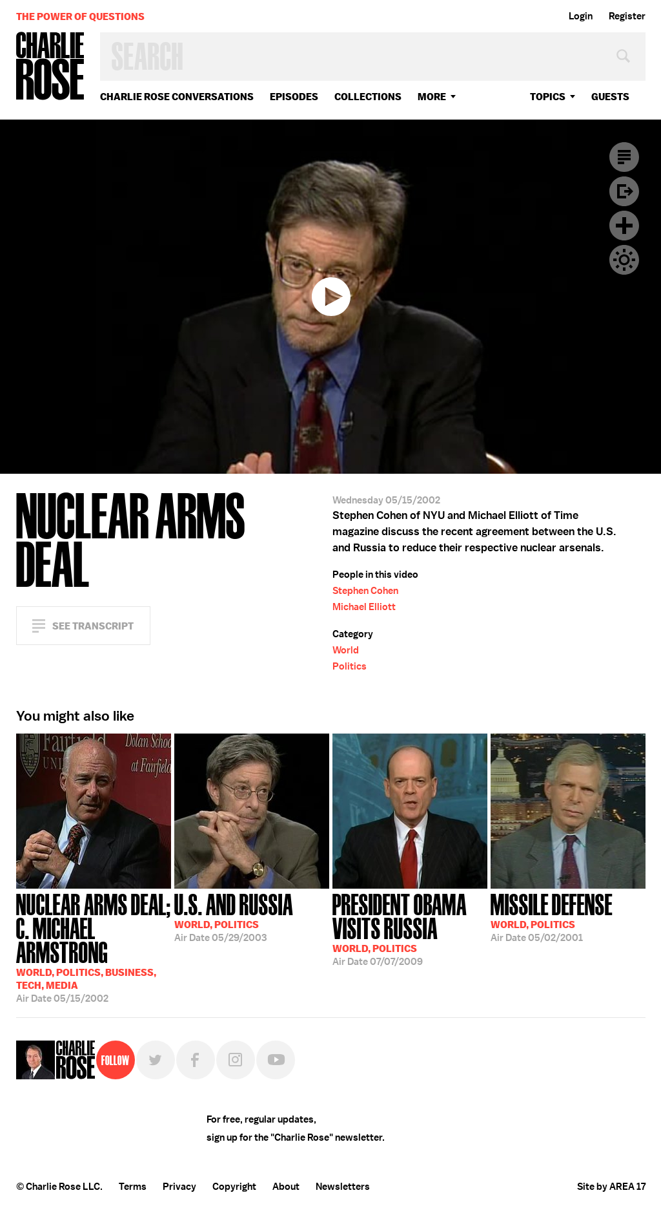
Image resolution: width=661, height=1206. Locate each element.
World (345, 650)
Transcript (624, 157)
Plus (624, 225)
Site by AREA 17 (611, 1186)
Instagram (235, 1060)
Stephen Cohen (365, 590)
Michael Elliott (364, 606)
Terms (133, 1186)
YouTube (275, 1060)
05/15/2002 (93, 947)
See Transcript (93, 626)
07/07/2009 (409, 928)
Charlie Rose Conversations (177, 96)
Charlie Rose (50, 67)
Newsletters (343, 1186)
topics (547, 96)
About (286, 1186)
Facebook (195, 1060)
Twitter (155, 1060)
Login (581, 16)
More (432, 96)
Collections (368, 96)
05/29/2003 (233, 916)
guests (610, 96)
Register (627, 16)
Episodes (294, 96)
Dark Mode (624, 260)
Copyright (234, 1186)
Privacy (179, 1186)
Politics (349, 666)
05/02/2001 (552, 916)
